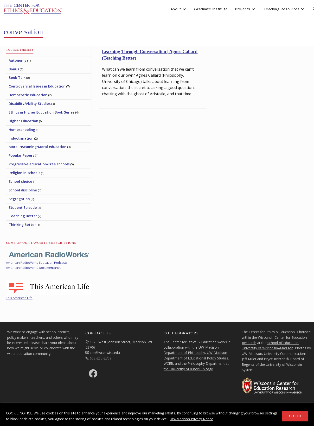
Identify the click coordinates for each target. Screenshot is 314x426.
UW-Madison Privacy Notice (191, 419)
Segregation (19, 198)
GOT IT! (295, 416)
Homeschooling (22, 129)
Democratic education (28, 95)
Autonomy (17, 60)
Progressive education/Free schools (39, 164)
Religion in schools (24, 172)
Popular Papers (21, 155)
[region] (157, 414)
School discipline (23, 190)
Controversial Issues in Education (37, 86)
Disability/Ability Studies (30, 103)
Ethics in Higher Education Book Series (41, 112)
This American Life (19, 298)
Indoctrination (21, 138)
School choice (20, 181)
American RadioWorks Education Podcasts (37, 262)
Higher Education (23, 121)
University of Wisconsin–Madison (267, 348)
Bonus (14, 69)
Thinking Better (22, 224)
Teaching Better (23, 216)
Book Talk (17, 77)
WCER (168, 363)
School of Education (283, 342)
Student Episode (23, 207)
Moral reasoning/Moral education (37, 146)
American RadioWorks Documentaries (33, 267)
